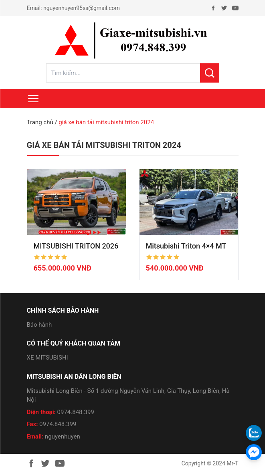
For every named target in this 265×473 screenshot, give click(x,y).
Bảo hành (39, 324)
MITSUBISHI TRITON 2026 (76, 246)
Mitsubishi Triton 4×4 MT (186, 246)
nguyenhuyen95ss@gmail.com (81, 8)
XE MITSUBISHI (47, 357)
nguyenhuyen (62, 436)
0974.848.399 (75, 412)
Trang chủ (40, 122)
